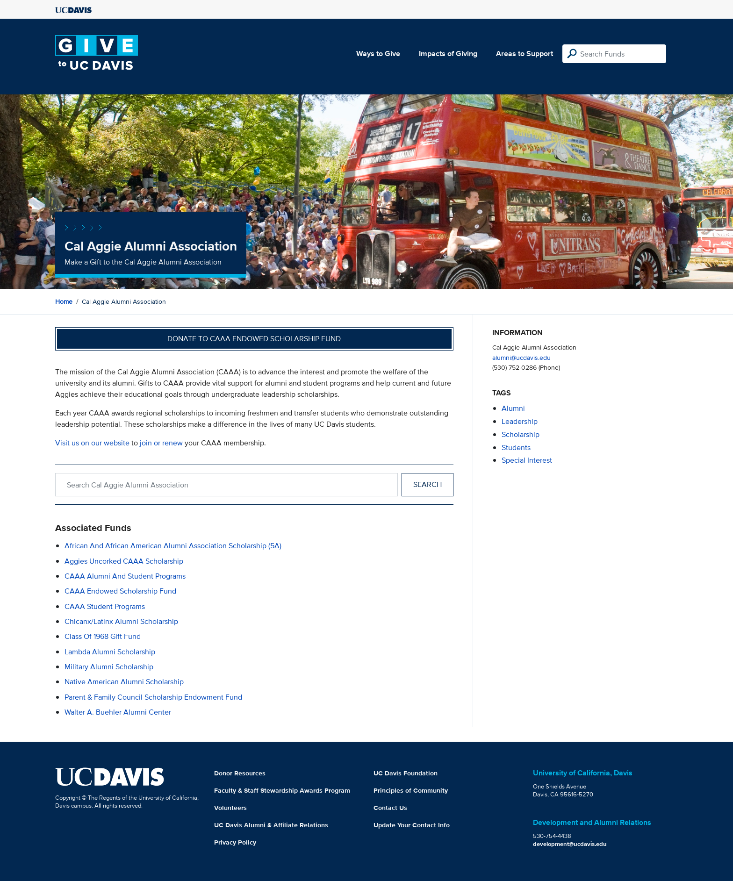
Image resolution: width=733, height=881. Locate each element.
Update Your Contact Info (412, 825)
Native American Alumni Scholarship (124, 681)
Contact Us (390, 807)
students (516, 447)
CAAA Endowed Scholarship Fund (120, 591)
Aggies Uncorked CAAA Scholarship (124, 561)
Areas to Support (524, 53)
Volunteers (230, 807)
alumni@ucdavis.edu (521, 357)
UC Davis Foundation (406, 773)
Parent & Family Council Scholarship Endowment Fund (153, 697)
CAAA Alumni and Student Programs (125, 576)
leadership (520, 421)
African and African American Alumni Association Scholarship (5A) (173, 545)
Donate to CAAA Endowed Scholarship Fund (254, 338)
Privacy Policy (235, 842)
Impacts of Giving (448, 53)
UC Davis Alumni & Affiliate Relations (271, 825)
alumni (513, 408)
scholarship (520, 434)
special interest (527, 460)
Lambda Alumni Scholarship (110, 651)
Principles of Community (411, 790)
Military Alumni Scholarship (109, 666)
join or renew (161, 442)
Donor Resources (240, 773)
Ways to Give (378, 53)
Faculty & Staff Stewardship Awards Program (282, 790)
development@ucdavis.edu (570, 843)
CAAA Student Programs (105, 606)
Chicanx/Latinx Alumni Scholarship (121, 621)
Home (63, 301)
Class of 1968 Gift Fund (103, 636)
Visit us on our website (92, 442)
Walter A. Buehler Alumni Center (118, 712)
